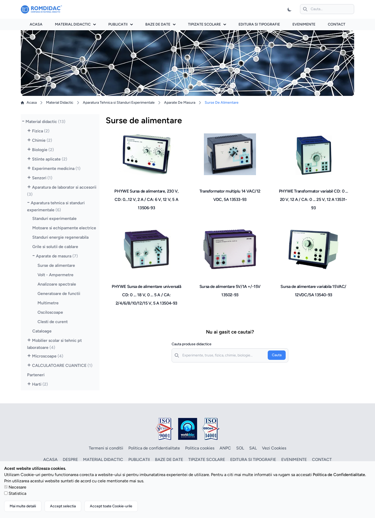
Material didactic (75, 24)
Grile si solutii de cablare (55, 246)
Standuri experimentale (54, 218)
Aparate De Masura (179, 102)
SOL (240, 448)
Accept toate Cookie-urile (111, 506)
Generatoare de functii (59, 293)
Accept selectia (63, 506)
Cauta (277, 355)
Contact (336, 24)
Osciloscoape (50, 312)
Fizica (40, 130)
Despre (70, 459)
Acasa (36, 24)
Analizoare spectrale (57, 284)
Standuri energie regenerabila (60, 237)
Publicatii (120, 24)
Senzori (42, 177)
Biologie (43, 149)
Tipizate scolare (207, 24)
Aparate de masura (57, 256)
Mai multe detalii (23, 506)
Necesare (17, 487)
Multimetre (48, 302)
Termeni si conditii (106, 448)
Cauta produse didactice (191, 344)
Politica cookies (199, 448)
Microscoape (47, 356)
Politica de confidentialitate (154, 448)
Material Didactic (59, 102)
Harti (40, 384)
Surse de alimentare (56, 265)
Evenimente (303, 24)
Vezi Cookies (274, 448)
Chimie (42, 140)
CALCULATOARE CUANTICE (62, 365)
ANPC (225, 448)
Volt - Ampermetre (55, 274)
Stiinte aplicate (49, 159)
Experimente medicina (56, 168)
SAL (253, 448)
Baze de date (160, 24)
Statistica (17, 493)
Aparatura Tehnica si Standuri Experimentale (119, 102)
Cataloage (42, 331)
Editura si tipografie (259, 24)
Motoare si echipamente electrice (64, 227)
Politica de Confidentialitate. (339, 474)
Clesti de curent (53, 321)
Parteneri (36, 374)
